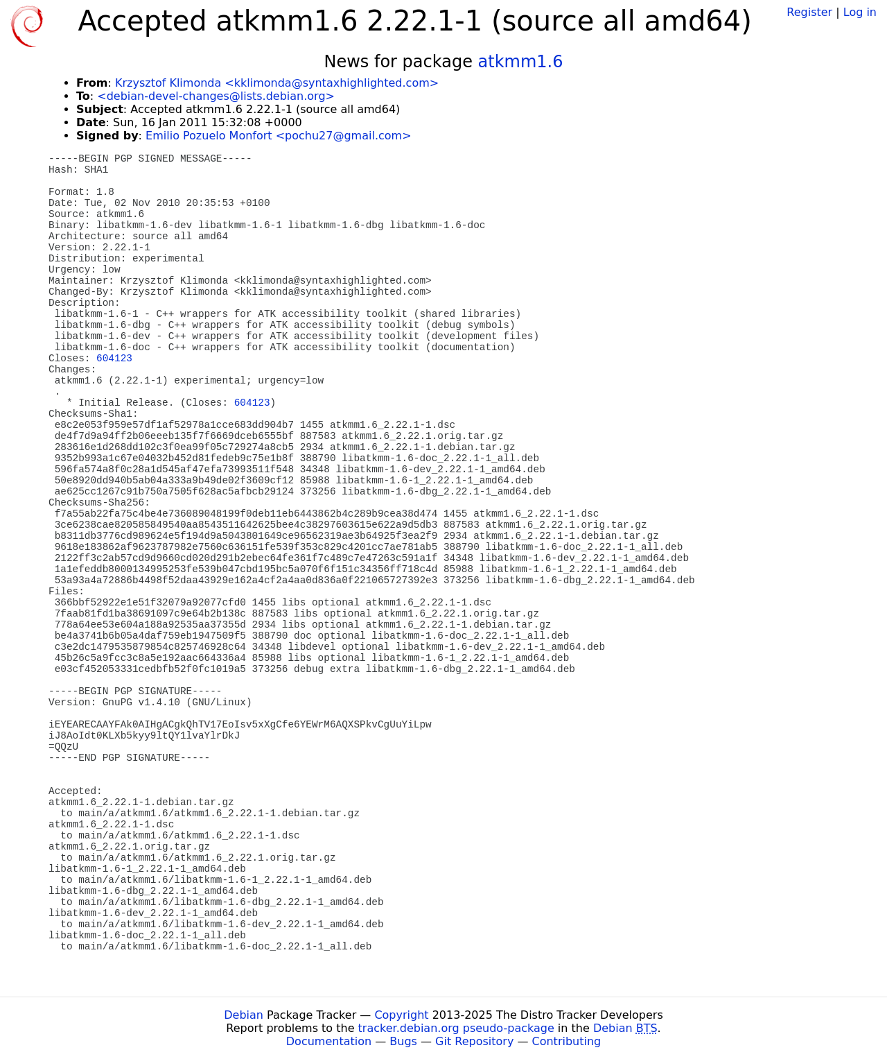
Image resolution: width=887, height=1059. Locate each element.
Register (809, 12)
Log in (860, 12)
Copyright (401, 1015)
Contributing (566, 1041)
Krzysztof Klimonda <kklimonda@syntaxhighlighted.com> (277, 82)
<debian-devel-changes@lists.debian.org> (216, 96)
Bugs (403, 1041)
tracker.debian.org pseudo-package (456, 1028)
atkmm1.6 (520, 61)
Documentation (328, 1041)
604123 (114, 358)
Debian (243, 1015)
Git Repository (474, 1041)
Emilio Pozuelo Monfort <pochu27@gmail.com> (278, 135)
